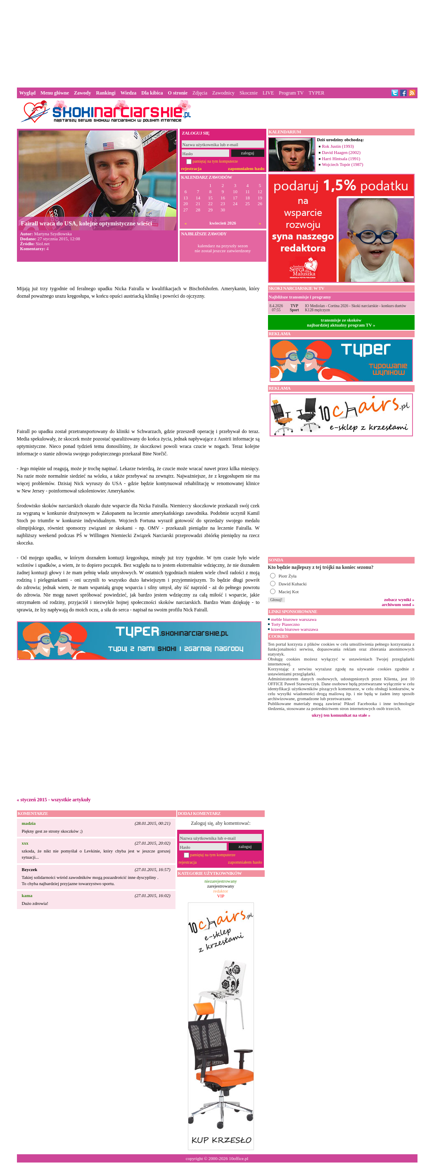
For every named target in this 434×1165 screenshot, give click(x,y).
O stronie (177, 93)
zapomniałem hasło (246, 168)
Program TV (291, 93)
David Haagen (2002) (341, 152)
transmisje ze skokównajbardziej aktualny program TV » (341, 322)
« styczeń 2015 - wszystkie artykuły (54, 800)
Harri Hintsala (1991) (341, 158)
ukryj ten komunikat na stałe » (341, 715)
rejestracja (191, 168)
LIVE (268, 93)
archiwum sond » (398, 604)
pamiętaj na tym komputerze (215, 161)
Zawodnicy (223, 93)
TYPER (316, 93)
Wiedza (128, 93)
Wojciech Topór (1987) (342, 164)
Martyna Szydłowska (52, 233)
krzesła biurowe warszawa (294, 629)
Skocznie (249, 93)
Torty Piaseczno (285, 624)
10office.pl (238, 1158)
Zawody (82, 93)
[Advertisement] (217, 43)
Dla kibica (152, 93)
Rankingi (105, 93)
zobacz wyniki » (399, 599)
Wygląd (27, 93)
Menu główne (54, 93)
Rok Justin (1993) (338, 146)
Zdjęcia (199, 93)
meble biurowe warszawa (294, 619)
